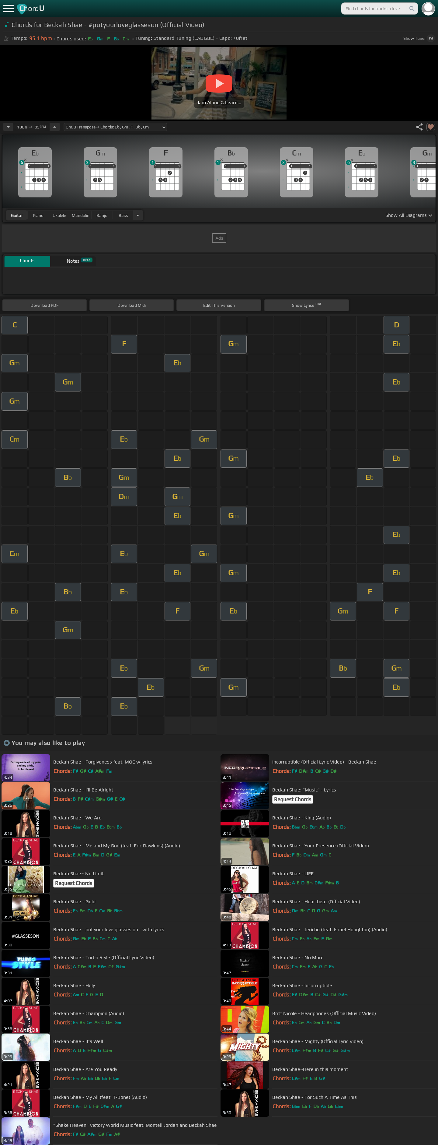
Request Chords (292, 799)
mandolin (80, 215)
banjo (101, 215)
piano (38, 215)
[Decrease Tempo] (8, 127)
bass (123, 215)
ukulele (59, 215)
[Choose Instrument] (137, 215)
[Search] (411, 8)
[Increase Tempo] (55, 127)
